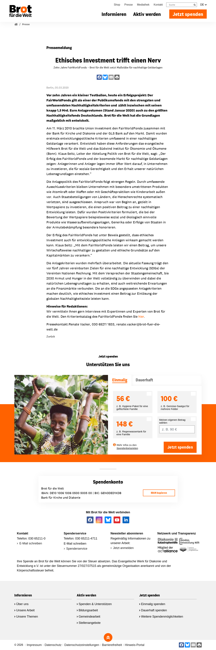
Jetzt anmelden (123, 548)
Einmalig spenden (153, 604)
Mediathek (143, 4)
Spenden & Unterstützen (95, 604)
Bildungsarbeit (88, 610)
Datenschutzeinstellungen (81, 645)
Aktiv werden (147, 14)
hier (141, 316)
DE (203, 5)
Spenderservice (76, 548)
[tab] (119, 380)
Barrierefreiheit (112, 645)
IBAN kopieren (159, 493)
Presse (128, 4)
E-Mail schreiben (30, 543)
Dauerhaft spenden (154, 610)
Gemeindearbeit (89, 616)
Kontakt (158, 4)
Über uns (22, 604)
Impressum (34, 645)
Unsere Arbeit (25, 610)
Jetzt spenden (188, 14)
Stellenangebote (90, 622)
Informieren (114, 14)
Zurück (50, 336)
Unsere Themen (27, 616)
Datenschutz (53, 645)
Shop (117, 4)
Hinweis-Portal (134, 645)
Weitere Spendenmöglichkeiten (162, 616)
